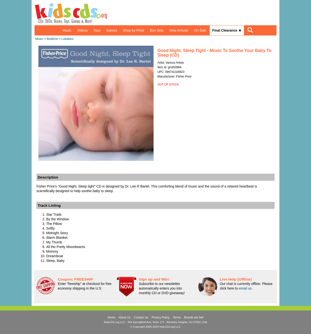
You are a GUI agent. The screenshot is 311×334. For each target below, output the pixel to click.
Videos (82, 30)
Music (66, 30)
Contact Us (141, 317)
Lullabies (67, 39)
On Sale (200, 30)
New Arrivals (178, 30)
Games (111, 30)
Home (111, 317)
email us (245, 288)
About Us (124, 317)
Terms (177, 317)
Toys (96, 30)
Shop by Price (133, 30)
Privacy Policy (161, 317)
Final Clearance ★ (226, 30)
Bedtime (52, 39)
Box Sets (157, 30)
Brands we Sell (193, 317)
